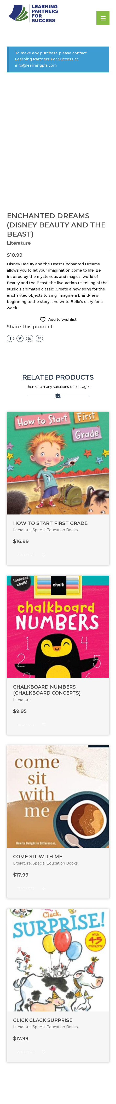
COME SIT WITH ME (37, 857)
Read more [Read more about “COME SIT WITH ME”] (25, 888)
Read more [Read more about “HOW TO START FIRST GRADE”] (25, 555)
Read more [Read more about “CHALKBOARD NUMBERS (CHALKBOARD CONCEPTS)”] (25, 725)
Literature (19, 243)
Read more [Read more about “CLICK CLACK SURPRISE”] (25, 1052)
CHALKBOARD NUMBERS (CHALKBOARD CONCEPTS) (47, 690)
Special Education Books (55, 530)
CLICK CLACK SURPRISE (42, 1020)
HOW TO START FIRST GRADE (50, 523)
